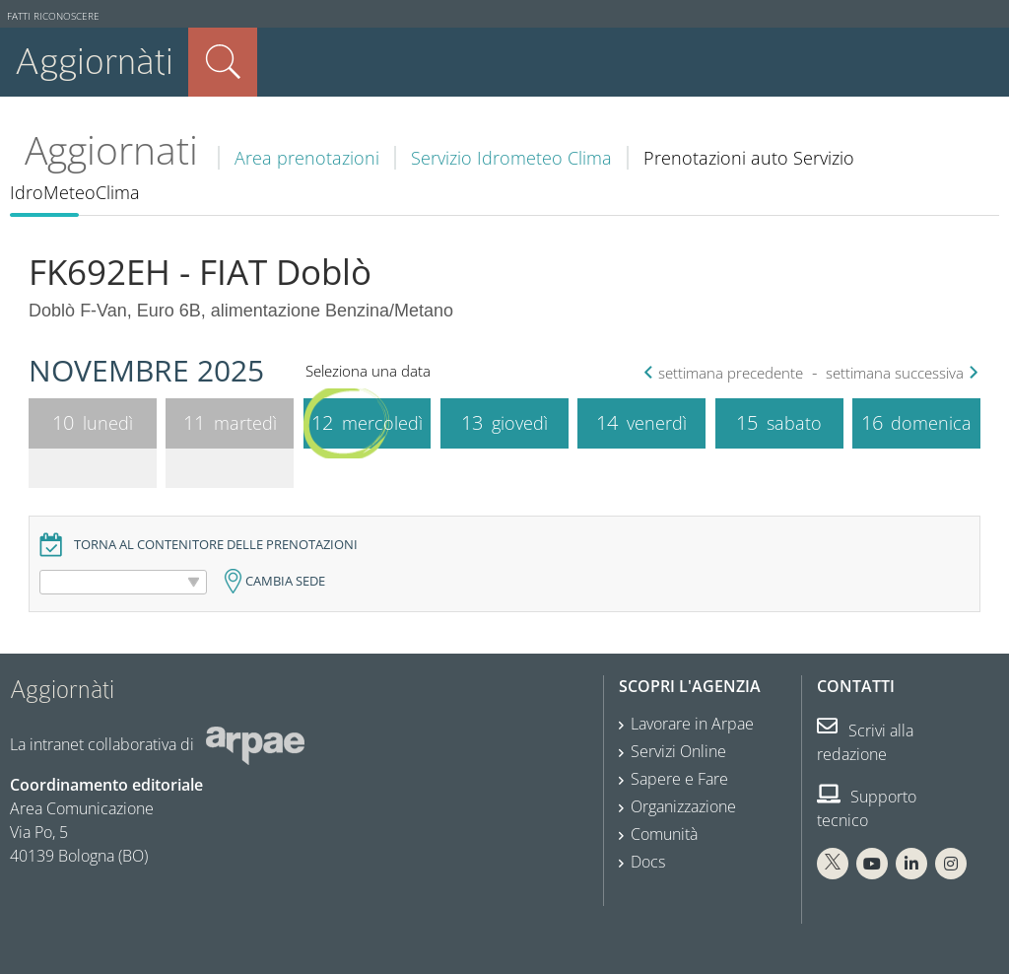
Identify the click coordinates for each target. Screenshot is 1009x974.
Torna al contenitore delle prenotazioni (216, 544)
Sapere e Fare (679, 779)
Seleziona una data (368, 371)
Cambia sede (285, 581)
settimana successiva (899, 373)
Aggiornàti (94, 61)
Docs (648, 861)
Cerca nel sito (222, 62)
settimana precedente (725, 373)
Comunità (664, 834)
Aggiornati (111, 149)
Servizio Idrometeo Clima (511, 158)
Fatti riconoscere (53, 16)
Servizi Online (678, 751)
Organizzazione (683, 806)
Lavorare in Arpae (692, 723)
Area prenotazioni (307, 158)
